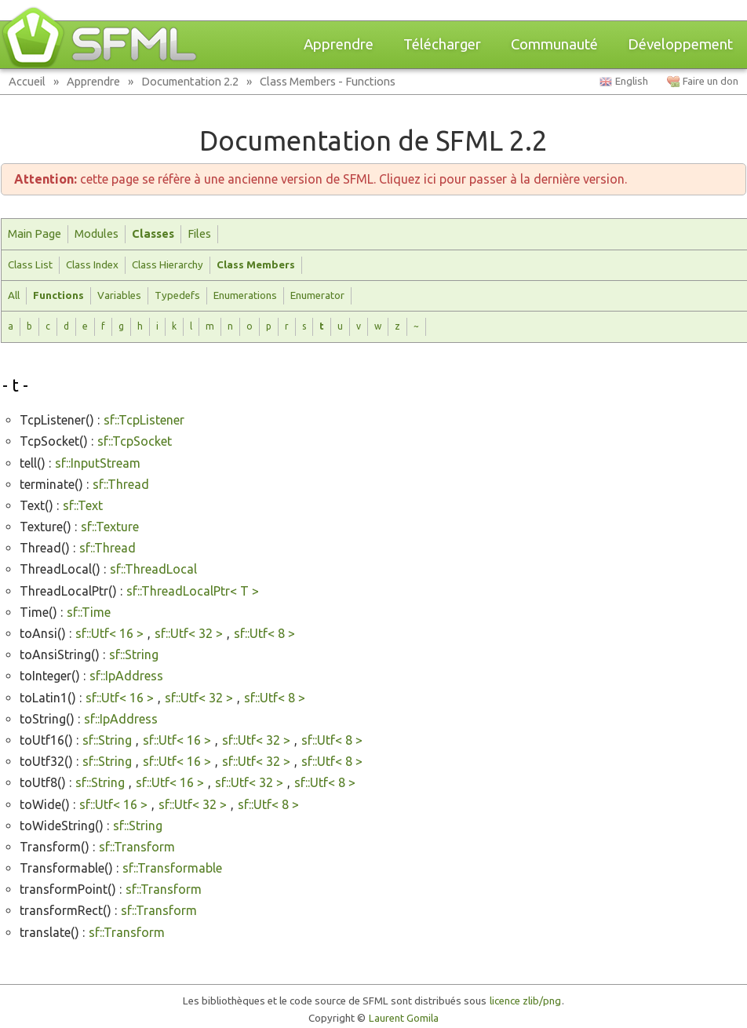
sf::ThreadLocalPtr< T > (192, 591)
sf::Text (83, 505)
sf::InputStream (97, 463)
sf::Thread (121, 484)
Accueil (27, 81)
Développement (680, 44)
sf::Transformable (172, 868)
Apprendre (339, 44)
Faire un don (710, 81)
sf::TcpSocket (134, 441)
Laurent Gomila (404, 1018)
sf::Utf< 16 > (109, 633)
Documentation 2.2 (190, 81)
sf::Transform (137, 847)
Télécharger (442, 44)
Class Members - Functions (327, 81)
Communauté (554, 44)
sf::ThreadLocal (153, 569)
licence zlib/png (525, 1001)
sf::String (134, 654)
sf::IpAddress (126, 676)
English (631, 81)
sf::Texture (110, 526)
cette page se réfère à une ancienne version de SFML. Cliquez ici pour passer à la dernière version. (320, 179)
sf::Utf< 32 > (189, 633)
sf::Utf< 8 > (264, 633)
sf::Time (89, 612)
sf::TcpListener (144, 420)
